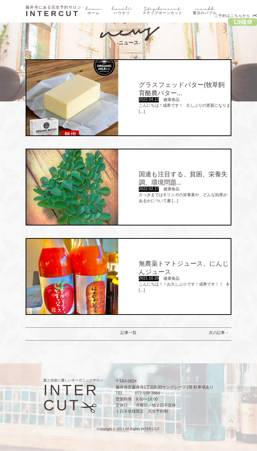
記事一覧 (128, 332)
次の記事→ (219, 332)
